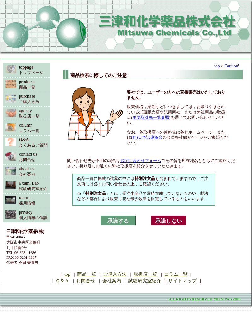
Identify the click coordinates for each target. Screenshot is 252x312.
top (217, 66)
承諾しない (168, 221)
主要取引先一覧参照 (150, 117)
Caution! (231, 66)
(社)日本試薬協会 (147, 137)
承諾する (118, 221)
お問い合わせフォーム (140, 160)
